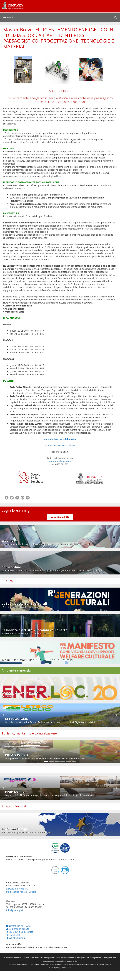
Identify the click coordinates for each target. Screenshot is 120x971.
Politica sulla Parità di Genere (21, 891)
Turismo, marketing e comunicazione (29, 733)
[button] (3, 715)
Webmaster (66, 967)
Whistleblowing (15, 937)
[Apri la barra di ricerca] (115, 17)
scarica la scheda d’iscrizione (60, 445)
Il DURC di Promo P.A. (17, 888)
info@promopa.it (15, 910)
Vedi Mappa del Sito (17, 928)
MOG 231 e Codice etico (19, 931)
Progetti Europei (14, 806)
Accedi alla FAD (60, 517)
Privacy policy (54, 967)
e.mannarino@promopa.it (60, 461)
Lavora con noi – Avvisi (19, 925)
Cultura (7, 581)
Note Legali (13, 934)
